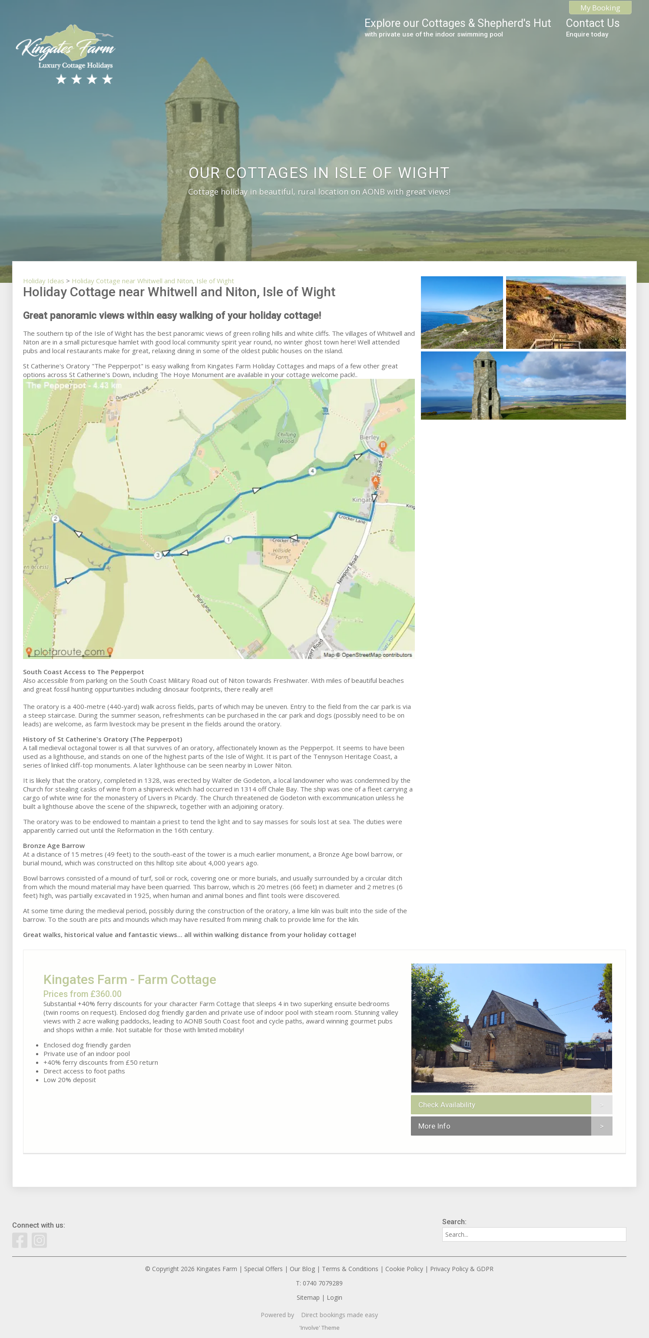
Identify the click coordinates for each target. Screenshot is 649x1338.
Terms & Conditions (350, 1269)
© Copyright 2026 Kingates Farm (191, 1269)
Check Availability (446, 1104)
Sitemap (308, 1297)
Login (334, 1297)
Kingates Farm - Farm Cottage (129, 979)
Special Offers (263, 1269)
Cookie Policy (404, 1269)
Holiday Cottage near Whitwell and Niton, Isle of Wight (153, 280)
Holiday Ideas (43, 280)
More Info (434, 1126)
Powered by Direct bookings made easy (319, 1315)
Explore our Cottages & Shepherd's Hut (457, 27)
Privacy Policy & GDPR (461, 1269)
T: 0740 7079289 (319, 1283)
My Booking (600, 8)
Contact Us (593, 27)
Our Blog (302, 1269)
